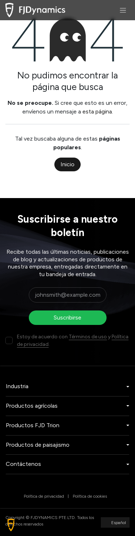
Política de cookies (90, 496)
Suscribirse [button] (67, 317)
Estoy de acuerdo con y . (73, 340)
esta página (97, 111)
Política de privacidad (44, 496)
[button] (11, 525)
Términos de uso (88, 337)
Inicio (67, 164)
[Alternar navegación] (123, 10)
